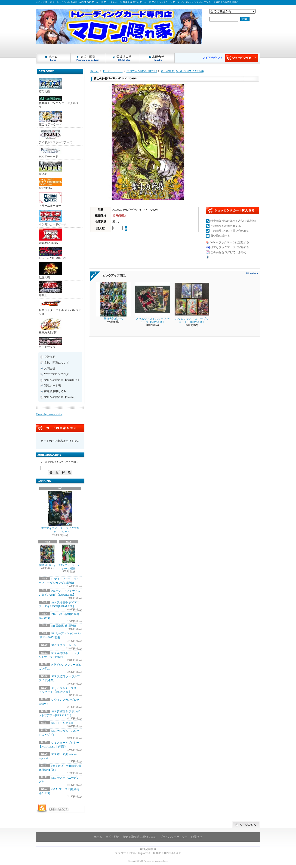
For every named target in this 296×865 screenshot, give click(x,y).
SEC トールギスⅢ (62, 723)
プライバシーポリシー (174, 836)
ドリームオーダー (50, 199)
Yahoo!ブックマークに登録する (229, 242)
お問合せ (157, 58)
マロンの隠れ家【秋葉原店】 (62, 380)
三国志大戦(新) (50, 326)
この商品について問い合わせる (229, 230)
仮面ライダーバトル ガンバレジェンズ (60, 307)
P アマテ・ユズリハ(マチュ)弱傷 (69, 557)
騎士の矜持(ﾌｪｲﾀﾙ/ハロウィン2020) (182, 71)
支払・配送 (113, 836)
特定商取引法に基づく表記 (139, 836)
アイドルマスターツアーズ (55, 136)
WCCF (50, 168)
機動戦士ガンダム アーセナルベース (60, 102)
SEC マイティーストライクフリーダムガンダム (60, 512)
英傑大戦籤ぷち (47, 556)
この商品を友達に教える (225, 226)
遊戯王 (50, 289)
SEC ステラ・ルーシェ (65, 645)
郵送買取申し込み (55, 391)
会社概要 (49, 357)
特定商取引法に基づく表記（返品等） (234, 221)
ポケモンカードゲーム (53, 218)
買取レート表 (52, 385)
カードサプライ (50, 343)
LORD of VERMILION (52, 253)
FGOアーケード (50, 152)
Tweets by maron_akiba (49, 414)
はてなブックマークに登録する (229, 247)
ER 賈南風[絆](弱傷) (63, 625)
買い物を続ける (220, 235)
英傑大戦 (50, 85)
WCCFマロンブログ (56, 374)
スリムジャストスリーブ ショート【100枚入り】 (192, 303)
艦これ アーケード (50, 118)
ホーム (53, 58)
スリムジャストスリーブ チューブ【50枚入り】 (152, 303)
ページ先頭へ (246, 824)
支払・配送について (88, 58)
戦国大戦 (50, 270)
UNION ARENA (50, 236)
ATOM (63, 809)
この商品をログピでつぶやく (228, 252)
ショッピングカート (241, 58)
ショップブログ (122, 58)
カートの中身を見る (60, 428)
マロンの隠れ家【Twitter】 (60, 397)
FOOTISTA (50, 184)
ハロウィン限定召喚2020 (141, 71)
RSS (52, 809)
